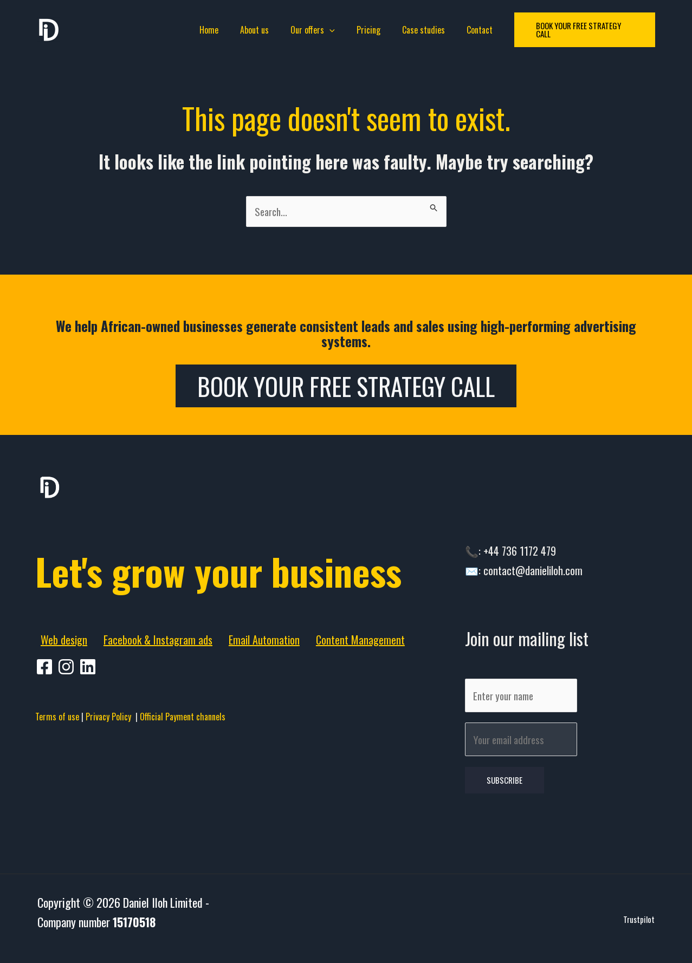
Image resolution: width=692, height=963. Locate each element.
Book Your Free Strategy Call (346, 388)
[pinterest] (67, 729)
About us (261, 29)
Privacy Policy (110, 779)
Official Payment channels (182, 779)
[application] (331, 30)
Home (219, 29)
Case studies (417, 29)
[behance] (89, 729)
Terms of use (57, 779)
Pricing (366, 29)
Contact (469, 29)
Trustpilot (639, 932)
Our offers (315, 30)
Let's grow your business (184, 598)
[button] (573, 30)
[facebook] (46, 729)
